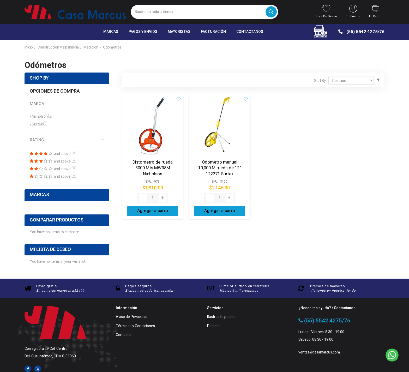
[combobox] (204, 11)
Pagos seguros (138, 286)
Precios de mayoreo (327, 286)
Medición (90, 47)
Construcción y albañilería (58, 47)
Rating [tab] (37, 140)
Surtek (39, 124)
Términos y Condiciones (135, 326)
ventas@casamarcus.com (319, 352)
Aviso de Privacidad (131, 317)
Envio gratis (46, 286)
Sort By (320, 80)
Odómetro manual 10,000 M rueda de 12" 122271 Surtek (219, 167)
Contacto (123, 335)
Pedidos (213, 326)
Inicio (29, 47)
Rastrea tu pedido (221, 317)
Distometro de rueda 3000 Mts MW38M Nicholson (152, 167)
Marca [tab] (37, 104)
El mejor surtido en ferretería (244, 286)
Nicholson (42, 116)
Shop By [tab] (39, 78)
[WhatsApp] (392, 355)
